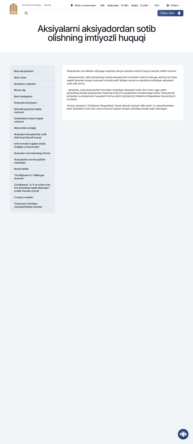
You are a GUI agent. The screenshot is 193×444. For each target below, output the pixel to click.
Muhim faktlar (21, 168)
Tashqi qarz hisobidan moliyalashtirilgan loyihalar (28, 205)
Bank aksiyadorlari (23, 71)
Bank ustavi (20, 77)
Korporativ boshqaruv (25, 102)
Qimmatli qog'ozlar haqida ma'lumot (27, 111)
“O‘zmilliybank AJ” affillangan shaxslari (29, 177)
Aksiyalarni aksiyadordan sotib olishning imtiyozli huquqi (30, 136)
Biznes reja (19, 90)
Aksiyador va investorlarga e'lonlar (32, 153)
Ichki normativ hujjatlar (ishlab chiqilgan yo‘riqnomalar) (30, 145)
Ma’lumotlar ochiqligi (25, 127)
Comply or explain (23, 197)
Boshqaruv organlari (25, 83)
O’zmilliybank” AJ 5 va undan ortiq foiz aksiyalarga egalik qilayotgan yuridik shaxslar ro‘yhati (32, 188)
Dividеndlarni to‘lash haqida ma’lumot (28, 120)
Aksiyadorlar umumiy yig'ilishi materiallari (29, 161)
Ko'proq (47, 5)
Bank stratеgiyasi (23, 96)
